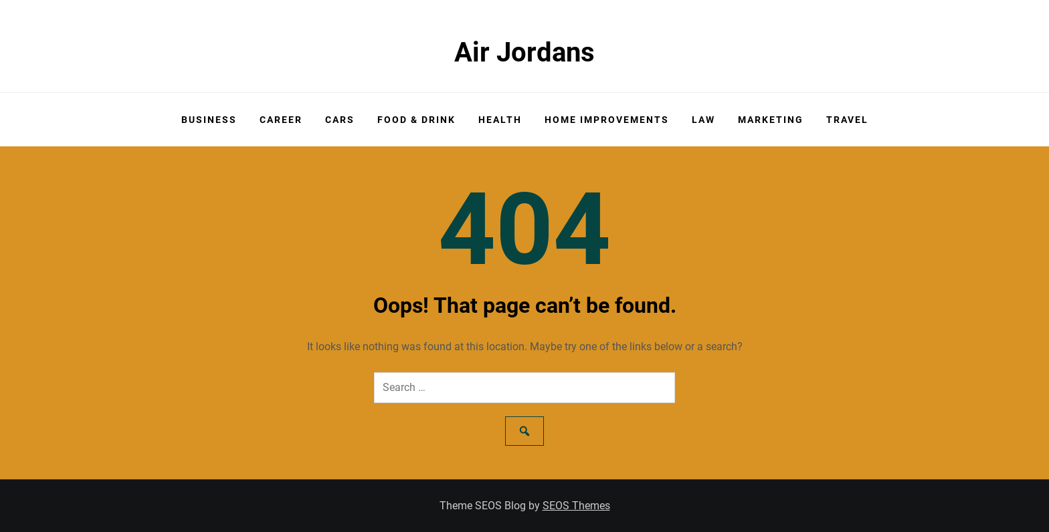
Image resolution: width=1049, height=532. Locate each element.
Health (500, 119)
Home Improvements (607, 119)
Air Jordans (524, 52)
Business (209, 119)
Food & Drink (416, 119)
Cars (340, 119)
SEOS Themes (576, 505)
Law (703, 119)
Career (281, 119)
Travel (847, 119)
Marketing (770, 119)
